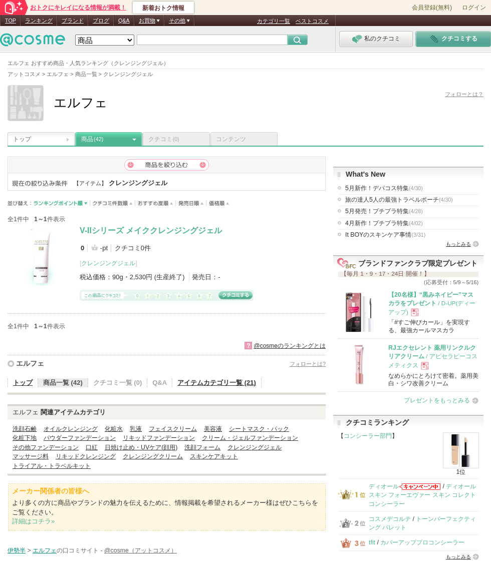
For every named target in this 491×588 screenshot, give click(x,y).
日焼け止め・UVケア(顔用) (141, 447)
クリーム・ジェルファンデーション (250, 437)
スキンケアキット (214, 456)
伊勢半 (17, 550)
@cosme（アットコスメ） (140, 550)
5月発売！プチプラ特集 (384, 211)
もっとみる (458, 244)
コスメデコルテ (390, 518)
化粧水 (114, 428)
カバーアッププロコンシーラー (422, 542)
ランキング (39, 21)
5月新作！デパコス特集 (384, 188)
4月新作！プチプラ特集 (384, 223)
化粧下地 (25, 437)
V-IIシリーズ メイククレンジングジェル (151, 230)
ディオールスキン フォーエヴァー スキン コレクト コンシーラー (422, 495)
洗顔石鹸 (25, 428)
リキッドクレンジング (86, 456)
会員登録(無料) (432, 7)
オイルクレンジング (71, 428)
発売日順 (191, 203)
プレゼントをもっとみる (437, 400)
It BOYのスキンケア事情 (385, 234)
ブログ (101, 21)
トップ (22, 139)
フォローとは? (308, 364)
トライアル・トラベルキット (52, 465)
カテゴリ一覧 (273, 21)
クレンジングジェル (108, 263)
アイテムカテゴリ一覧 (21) (216, 382)
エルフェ (30, 363)
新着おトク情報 (163, 8)
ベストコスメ (312, 21)
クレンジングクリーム (153, 456)
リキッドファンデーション (159, 437)
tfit (372, 542)
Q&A (124, 21)
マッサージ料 (31, 456)
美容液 (213, 428)
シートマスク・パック (259, 428)
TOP (10, 21)
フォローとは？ (464, 94)
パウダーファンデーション (80, 437)
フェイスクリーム (173, 428)
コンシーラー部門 (368, 435)
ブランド (73, 21)
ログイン (474, 7)
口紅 (92, 447)
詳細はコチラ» (33, 521)
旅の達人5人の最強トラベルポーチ (399, 199)
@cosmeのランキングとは (290, 345)
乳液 (136, 428)
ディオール (384, 486)
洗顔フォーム (202, 447)
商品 (92, 139)
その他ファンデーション (46, 447)
